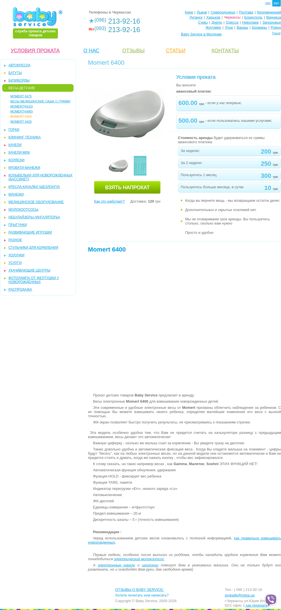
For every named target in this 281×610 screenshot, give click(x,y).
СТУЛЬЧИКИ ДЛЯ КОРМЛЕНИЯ (33, 248)
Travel (276, 33)
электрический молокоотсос (139, 559)
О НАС (91, 50)
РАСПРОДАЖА (20, 289)
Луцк (229, 27)
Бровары (259, 27)
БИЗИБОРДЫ (19, 80)
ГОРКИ (13, 130)
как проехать (256, 605)
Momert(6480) (21, 111)
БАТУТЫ (15, 73)
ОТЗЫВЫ (133, 50)
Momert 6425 (21, 121)
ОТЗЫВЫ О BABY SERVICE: (139, 589)
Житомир (213, 27)
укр (267, 3)
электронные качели (116, 565)
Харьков (213, 17)
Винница (273, 17)
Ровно (276, 27)
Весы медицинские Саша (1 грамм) (40, 101)
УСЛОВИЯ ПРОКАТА (35, 50)
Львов (202, 12)
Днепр (217, 22)
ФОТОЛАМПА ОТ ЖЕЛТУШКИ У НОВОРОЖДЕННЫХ (33, 280)
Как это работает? (109, 201)
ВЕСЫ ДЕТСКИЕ (21, 88)
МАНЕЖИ (16, 194)
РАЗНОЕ (15, 240)
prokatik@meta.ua (240, 595)
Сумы (203, 22)
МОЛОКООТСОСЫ (23, 210)
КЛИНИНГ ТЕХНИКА (24, 137)
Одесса (232, 22)
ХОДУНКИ (16, 255)
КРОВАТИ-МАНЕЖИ (24, 168)
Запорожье (271, 22)
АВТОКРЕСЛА (19, 65)
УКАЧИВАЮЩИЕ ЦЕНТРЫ (29, 270)
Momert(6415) (21, 106)
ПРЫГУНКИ (17, 225)
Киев (189, 12)
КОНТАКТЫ (225, 50)
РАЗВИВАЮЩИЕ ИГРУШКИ (30, 232)
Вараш (242, 27)
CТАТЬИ (175, 50)
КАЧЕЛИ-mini (19, 152)
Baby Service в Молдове (201, 34)
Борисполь (253, 17)
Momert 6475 (21, 96)
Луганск (195, 17)
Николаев (250, 22)
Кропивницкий (269, 12)
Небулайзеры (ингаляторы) (34, 217)
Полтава (246, 12)
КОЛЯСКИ (16, 160)
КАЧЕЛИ (15, 145)
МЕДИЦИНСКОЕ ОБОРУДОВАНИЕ (36, 202)
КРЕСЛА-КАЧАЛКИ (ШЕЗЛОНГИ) (34, 187)
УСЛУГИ (15, 263)
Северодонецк (223, 12)
